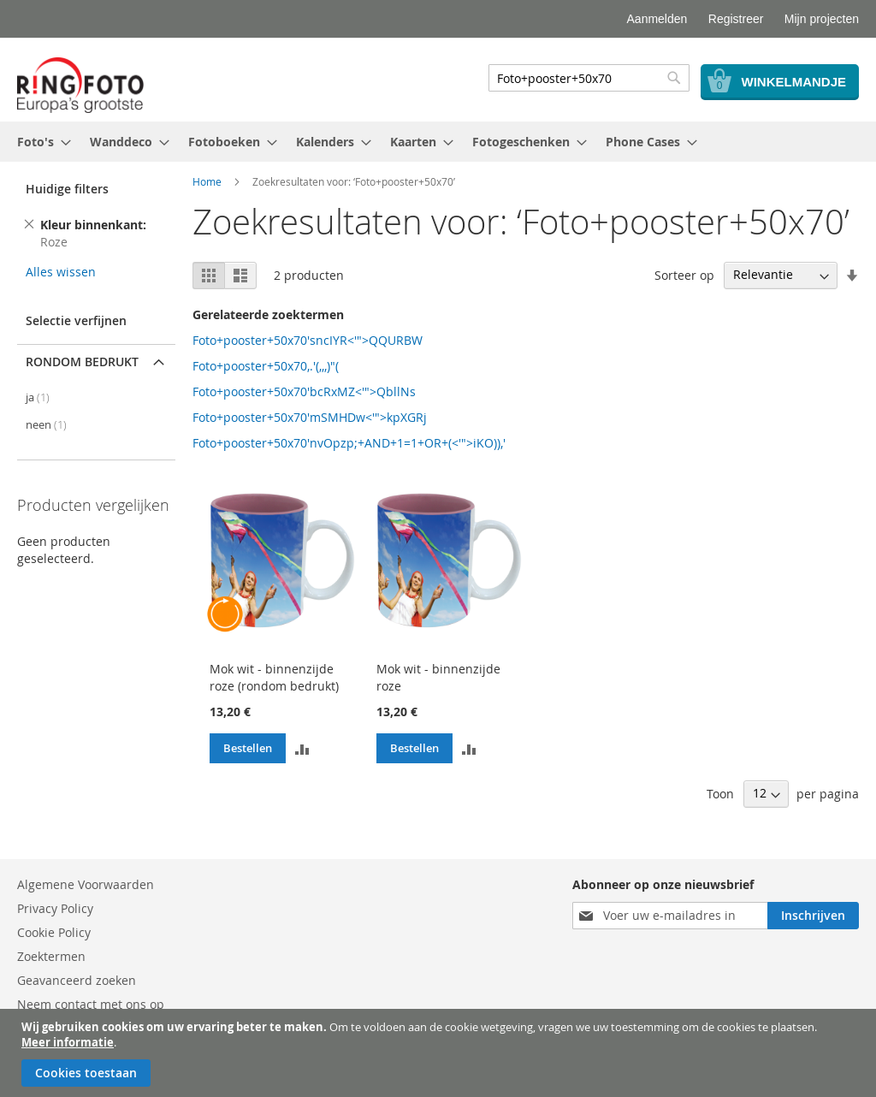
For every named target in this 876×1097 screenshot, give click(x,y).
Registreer (736, 19)
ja (38, 397)
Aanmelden (657, 19)
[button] (302, 747)
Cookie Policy (54, 932)
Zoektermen (51, 956)
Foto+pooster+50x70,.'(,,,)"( (265, 366)
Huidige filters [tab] (67, 189)
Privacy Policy (55, 908)
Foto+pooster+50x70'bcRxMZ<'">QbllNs (304, 391)
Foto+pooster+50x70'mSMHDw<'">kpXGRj (309, 417)
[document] (440, 1053)
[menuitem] (39, 142)
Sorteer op (684, 274)
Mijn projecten (821, 19)
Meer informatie (67, 1042)
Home (207, 181)
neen (46, 425)
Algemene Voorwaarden (85, 884)
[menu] (438, 142)
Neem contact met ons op (90, 1004)
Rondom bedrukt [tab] (82, 361)
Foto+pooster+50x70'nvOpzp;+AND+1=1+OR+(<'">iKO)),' (349, 443)
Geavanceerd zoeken (76, 980)
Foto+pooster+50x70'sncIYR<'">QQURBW (307, 340)
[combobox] (589, 78)
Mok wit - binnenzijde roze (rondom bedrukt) (274, 677)
